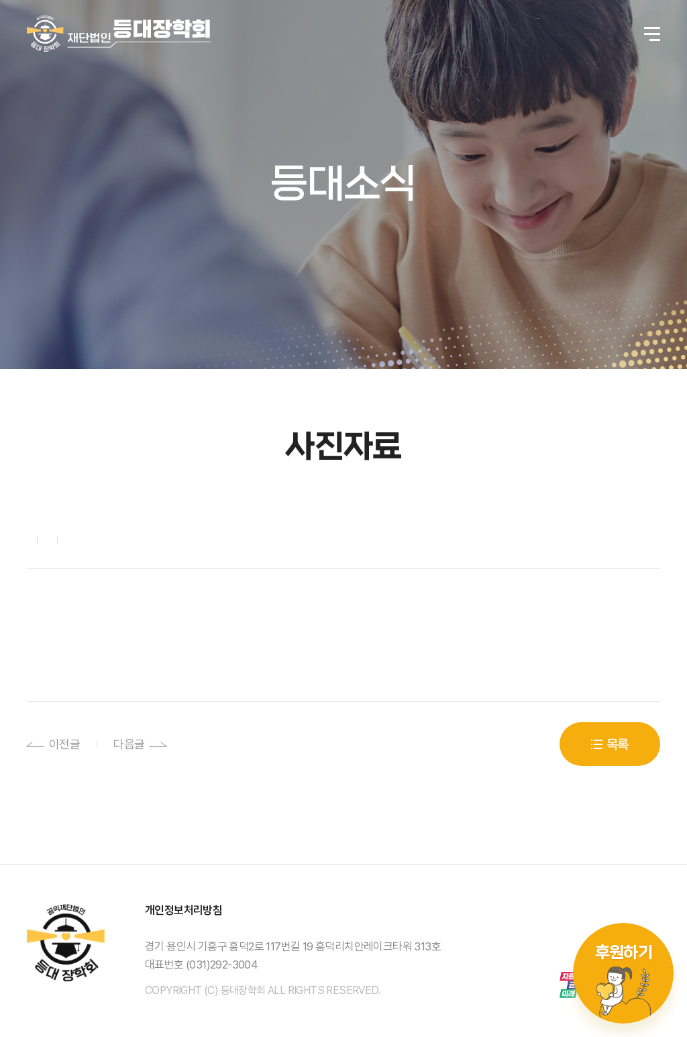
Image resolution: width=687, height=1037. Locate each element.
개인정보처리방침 (183, 910)
